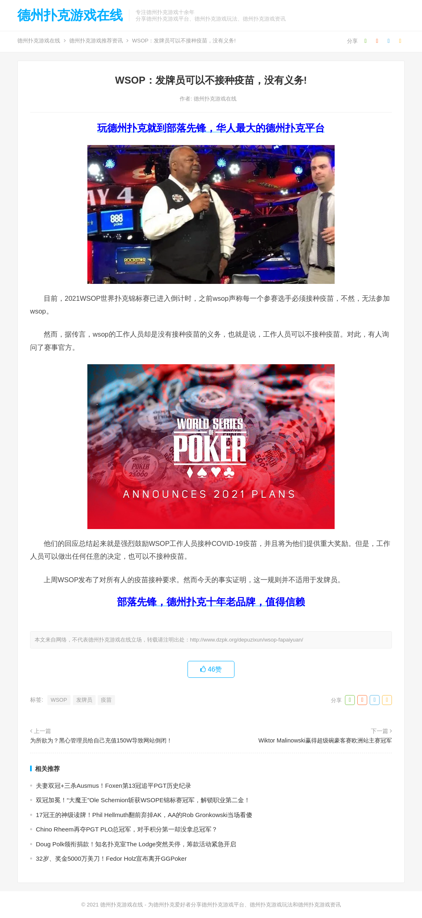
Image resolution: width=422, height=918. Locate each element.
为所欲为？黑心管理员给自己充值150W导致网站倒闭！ (101, 740)
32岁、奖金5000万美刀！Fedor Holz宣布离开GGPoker (111, 858)
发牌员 (84, 700)
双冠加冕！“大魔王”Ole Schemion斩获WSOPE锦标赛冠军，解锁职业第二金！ (143, 799)
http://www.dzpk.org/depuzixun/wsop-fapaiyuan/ (246, 640)
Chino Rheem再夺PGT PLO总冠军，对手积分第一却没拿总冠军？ (127, 829)
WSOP (59, 700)
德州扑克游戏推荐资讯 (96, 40)
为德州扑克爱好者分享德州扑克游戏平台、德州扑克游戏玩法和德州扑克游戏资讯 (244, 905)
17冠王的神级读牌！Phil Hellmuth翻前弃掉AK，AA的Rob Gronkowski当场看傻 (144, 814)
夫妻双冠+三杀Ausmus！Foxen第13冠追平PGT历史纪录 (113, 785)
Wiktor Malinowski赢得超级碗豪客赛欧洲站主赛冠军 (325, 740)
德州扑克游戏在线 (70, 15)
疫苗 (106, 700)
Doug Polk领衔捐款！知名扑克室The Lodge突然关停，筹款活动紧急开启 (136, 844)
